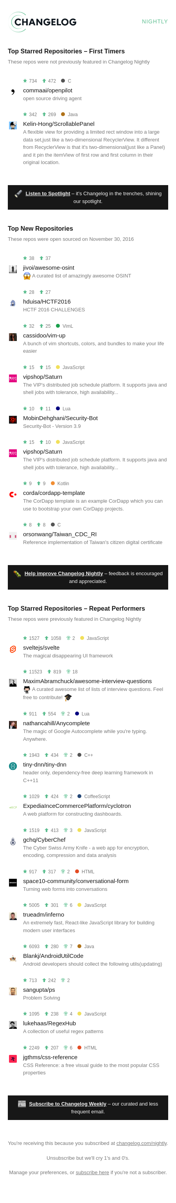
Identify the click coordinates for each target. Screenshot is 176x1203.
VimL (64, 326)
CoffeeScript (93, 796)
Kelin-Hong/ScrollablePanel (59, 123)
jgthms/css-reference (50, 1057)
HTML (85, 871)
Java (69, 114)
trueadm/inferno (43, 914)
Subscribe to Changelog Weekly (67, 1104)
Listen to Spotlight (47, 193)
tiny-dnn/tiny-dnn (44, 764)
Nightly (155, 21)
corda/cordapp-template (54, 492)
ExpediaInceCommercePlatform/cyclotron (77, 805)
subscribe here (92, 1172)
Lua (63, 409)
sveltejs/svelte (41, 647)
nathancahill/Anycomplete (56, 723)
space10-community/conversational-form (76, 881)
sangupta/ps (39, 989)
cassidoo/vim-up (44, 335)
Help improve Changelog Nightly (64, 573)
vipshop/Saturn (42, 376)
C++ (85, 755)
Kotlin (60, 483)
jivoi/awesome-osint (48, 267)
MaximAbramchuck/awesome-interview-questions (87, 681)
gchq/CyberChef (44, 839)
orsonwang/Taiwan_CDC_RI (60, 534)
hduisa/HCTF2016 (47, 301)
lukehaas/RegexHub (49, 1023)
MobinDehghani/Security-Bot (60, 418)
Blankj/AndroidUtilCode (53, 955)
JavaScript (70, 367)
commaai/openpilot (47, 90)
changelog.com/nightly (142, 1143)
